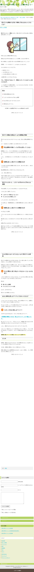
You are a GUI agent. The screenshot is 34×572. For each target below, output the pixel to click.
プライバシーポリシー (6, 557)
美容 (2, 546)
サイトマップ (4, 563)
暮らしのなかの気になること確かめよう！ (16, 4)
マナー (3, 551)
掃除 (6, 468)
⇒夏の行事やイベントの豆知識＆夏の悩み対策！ (10, 530)
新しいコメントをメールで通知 (9, 509)
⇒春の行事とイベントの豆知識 (7, 528)
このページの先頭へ (17, 570)
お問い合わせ (4, 554)
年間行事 (3, 540)
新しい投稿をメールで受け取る (9, 512)
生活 (2, 549)
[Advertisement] (17, 123)
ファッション (4, 544)
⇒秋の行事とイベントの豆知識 (7, 533)
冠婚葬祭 (3, 548)
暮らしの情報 (3, 27)
